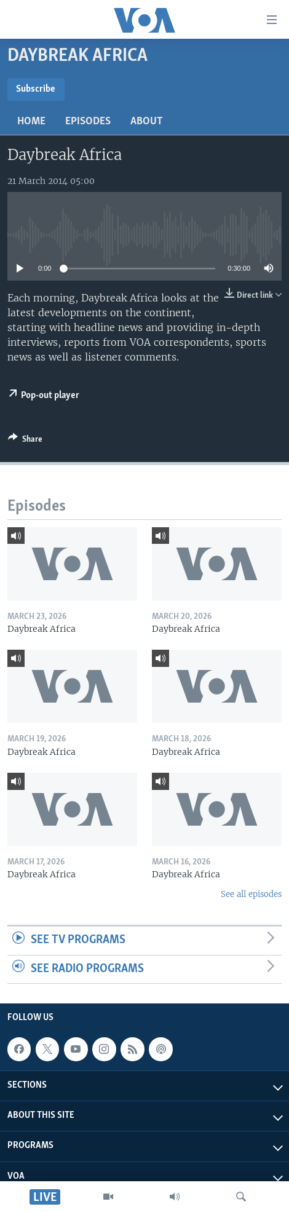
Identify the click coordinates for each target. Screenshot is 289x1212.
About (146, 121)
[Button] (25, 441)
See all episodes (251, 894)
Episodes (88, 121)
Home (31, 121)
